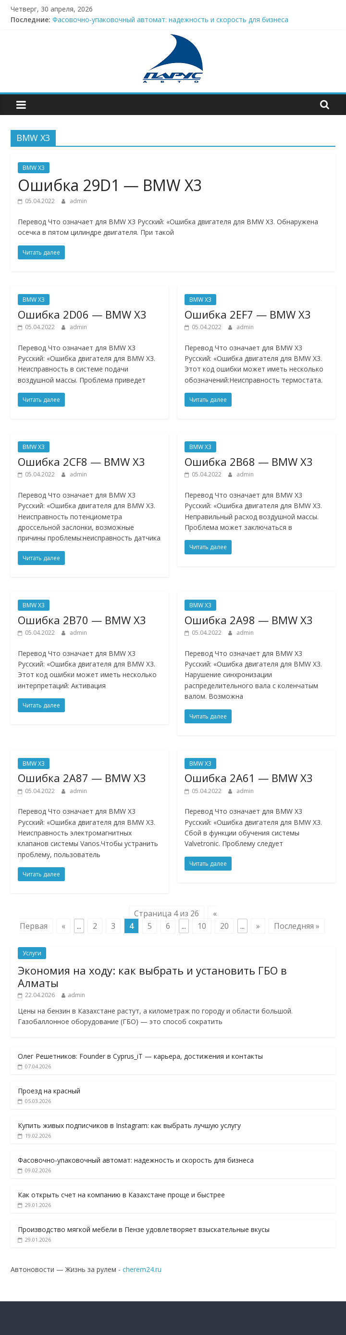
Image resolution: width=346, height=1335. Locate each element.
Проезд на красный (49, 1090)
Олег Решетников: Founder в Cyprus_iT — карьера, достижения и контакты (140, 1056)
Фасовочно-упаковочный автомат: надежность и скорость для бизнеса (170, 19)
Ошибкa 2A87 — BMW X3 (82, 777)
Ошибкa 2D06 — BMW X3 (82, 314)
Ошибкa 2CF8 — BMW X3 (81, 461)
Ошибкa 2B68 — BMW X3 (249, 461)
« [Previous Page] (63, 926)
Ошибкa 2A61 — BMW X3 (249, 777)
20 (224, 926)
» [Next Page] (258, 926)
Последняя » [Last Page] (297, 926)
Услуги (32, 953)
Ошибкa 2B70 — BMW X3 (82, 620)
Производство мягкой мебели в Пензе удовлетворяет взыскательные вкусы (144, 1229)
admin (78, 201)
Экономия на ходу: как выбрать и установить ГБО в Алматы (152, 976)
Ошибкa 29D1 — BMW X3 (110, 185)
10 (202, 926)
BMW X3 (34, 168)
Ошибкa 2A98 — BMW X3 (249, 620)
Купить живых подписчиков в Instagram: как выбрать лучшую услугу (129, 1125)
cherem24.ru (142, 1269)
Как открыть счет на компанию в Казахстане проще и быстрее (121, 1194)
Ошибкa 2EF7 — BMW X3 (248, 314)
